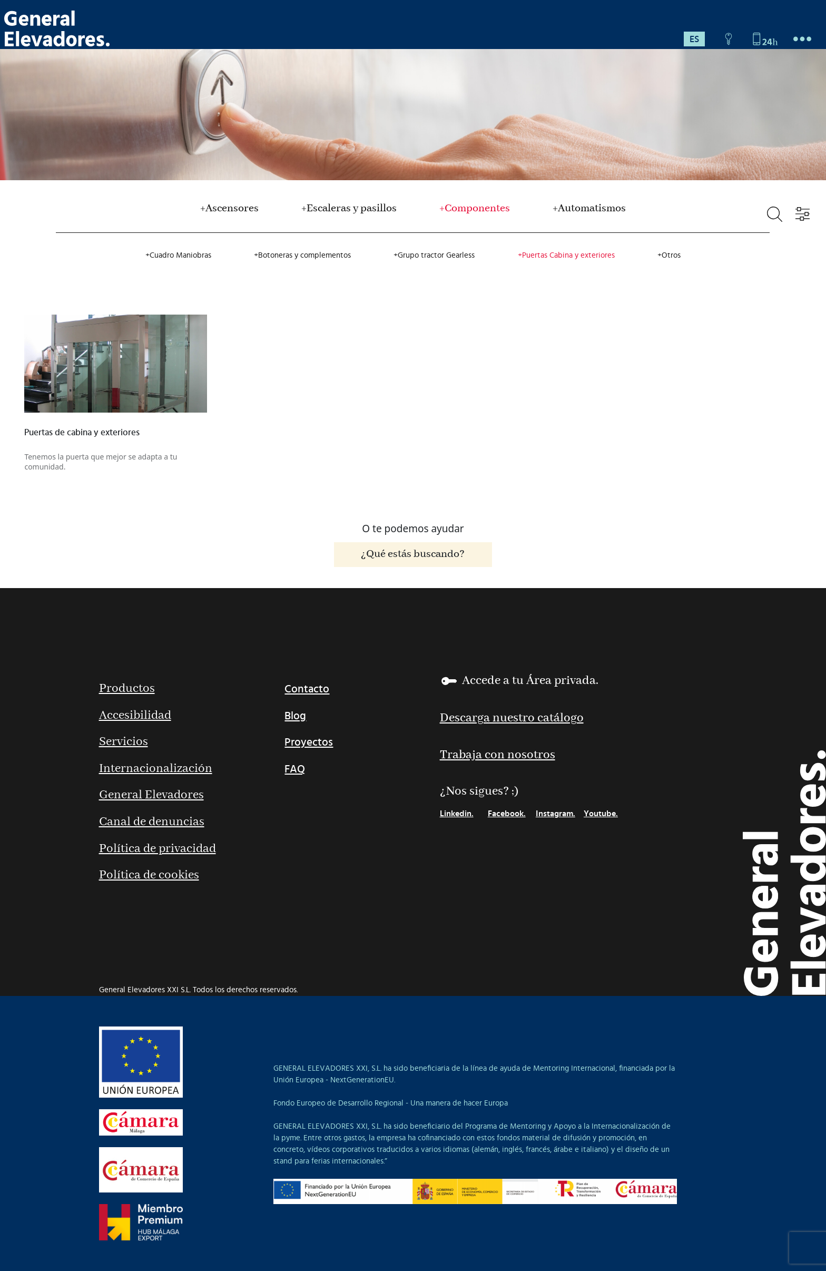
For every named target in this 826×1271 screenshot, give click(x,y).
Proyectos (308, 742)
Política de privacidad (157, 849)
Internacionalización (155, 769)
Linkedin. (457, 813)
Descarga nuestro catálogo (512, 718)
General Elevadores (151, 795)
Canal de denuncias (151, 822)
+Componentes (474, 209)
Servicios (123, 742)
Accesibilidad (135, 716)
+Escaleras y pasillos (349, 209)
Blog (295, 715)
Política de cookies (149, 875)
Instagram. (555, 813)
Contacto (306, 689)
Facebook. (507, 813)
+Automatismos (589, 209)
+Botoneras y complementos (302, 255)
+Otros (669, 255)
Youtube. (601, 813)
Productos (127, 689)
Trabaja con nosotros (497, 755)
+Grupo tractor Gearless (434, 255)
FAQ (294, 769)
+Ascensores (229, 209)
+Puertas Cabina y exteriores (566, 255)
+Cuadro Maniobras (178, 255)
